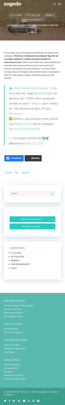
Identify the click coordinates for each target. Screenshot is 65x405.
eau (16, 172)
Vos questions (11, 368)
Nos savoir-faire (12, 345)
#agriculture (24, 124)
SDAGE (25, 172)
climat (8, 172)
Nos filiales (9, 352)
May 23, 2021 (35, 143)
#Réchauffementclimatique (30, 88)
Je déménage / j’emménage (18, 305)
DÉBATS (49, 15)
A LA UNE (15, 15)
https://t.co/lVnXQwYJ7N (24, 129)
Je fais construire (12, 309)
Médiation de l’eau (13, 375)
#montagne (45, 93)
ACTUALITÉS (33, 15)
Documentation (12, 364)
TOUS (14, 268)
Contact (8, 371)
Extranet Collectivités (15, 379)
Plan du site (25, 392)
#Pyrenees (16, 113)
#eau (38, 103)
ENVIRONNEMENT (32, 19)
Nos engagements (13, 316)
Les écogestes (11, 329)
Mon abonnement (13, 312)
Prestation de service (15, 348)
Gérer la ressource (13, 332)
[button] (59, 4)
